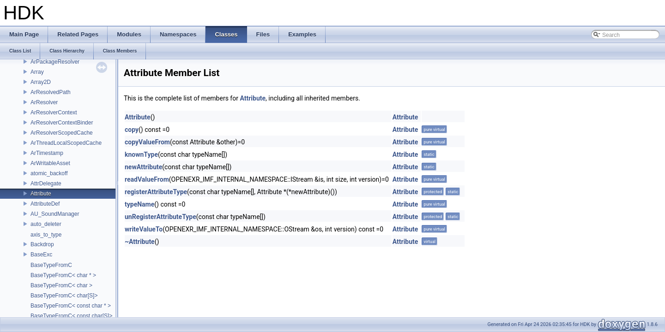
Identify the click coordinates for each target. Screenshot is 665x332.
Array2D (40, 82)
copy (132, 129)
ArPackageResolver (54, 62)
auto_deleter (45, 224)
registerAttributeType (156, 192)
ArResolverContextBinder (61, 122)
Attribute (40, 193)
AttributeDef (45, 204)
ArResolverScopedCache (61, 133)
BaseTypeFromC (51, 265)
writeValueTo (144, 229)
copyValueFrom (147, 142)
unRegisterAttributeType (160, 216)
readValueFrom (147, 179)
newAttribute (143, 167)
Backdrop (42, 244)
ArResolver (44, 102)
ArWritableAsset (50, 163)
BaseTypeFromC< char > (61, 285)
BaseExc (41, 254)
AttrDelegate (45, 183)
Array (37, 72)
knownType (141, 154)
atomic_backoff (49, 173)
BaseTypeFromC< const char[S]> (71, 316)
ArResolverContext (53, 112)
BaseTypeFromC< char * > (63, 275)
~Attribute (140, 241)
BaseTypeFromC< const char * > (70, 305)
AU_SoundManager (54, 214)
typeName (139, 204)
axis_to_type (45, 234)
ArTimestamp (46, 153)
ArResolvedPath (50, 92)
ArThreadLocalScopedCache (66, 143)
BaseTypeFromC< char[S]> (63, 295)
